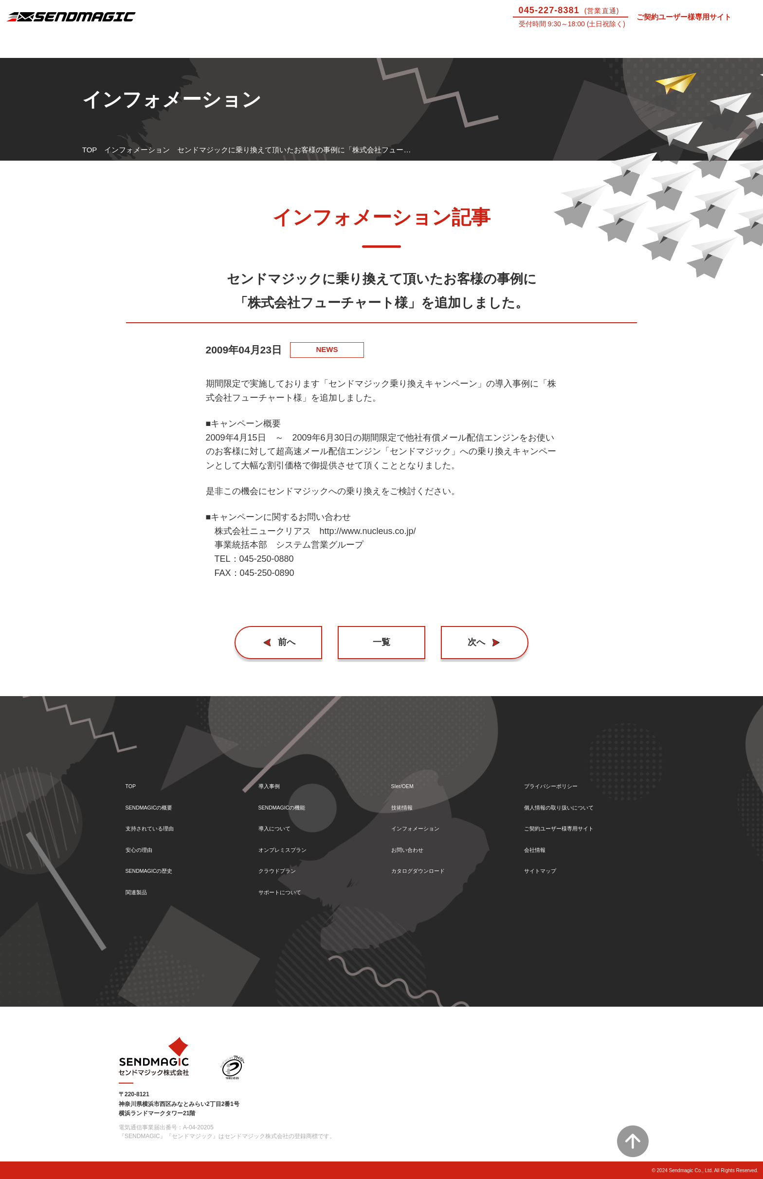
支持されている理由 (158, 821)
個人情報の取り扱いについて (571, 798)
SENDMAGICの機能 (291, 798)
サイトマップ (546, 868)
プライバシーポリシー (560, 774)
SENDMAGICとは (47, 45)
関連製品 (140, 891)
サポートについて (429, 45)
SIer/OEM (524, 45)
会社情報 (538, 844)
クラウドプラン (283, 868)
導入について (333, 45)
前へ (291, 642)
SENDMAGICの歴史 (159, 868)
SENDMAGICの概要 (159, 798)
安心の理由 (144, 844)
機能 (238, 45)
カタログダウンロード (427, 868)
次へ (472, 642)
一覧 (381, 642)
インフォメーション (137, 150)
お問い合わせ (715, 45)
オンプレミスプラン (291, 844)
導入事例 (143, 45)
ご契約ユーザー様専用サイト (683, 16)
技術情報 (620, 45)
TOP (89, 150)
